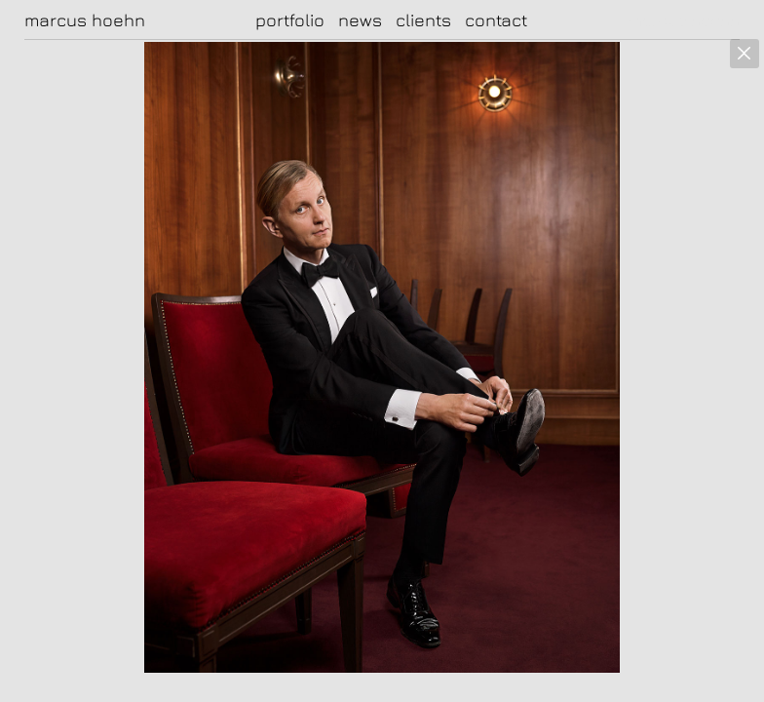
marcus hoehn (84, 20)
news (360, 20)
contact (496, 20)
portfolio (290, 20)
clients (423, 20)
